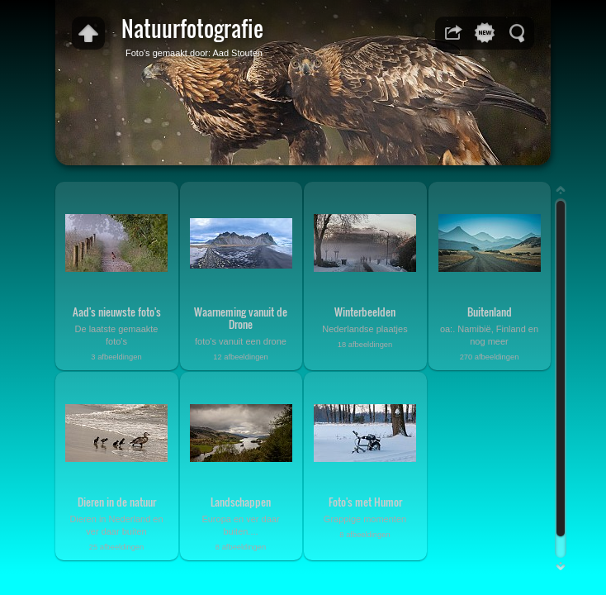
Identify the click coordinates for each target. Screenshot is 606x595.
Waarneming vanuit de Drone (240, 317)
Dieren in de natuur (117, 501)
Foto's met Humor (365, 501)
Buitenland (489, 311)
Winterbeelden (364, 311)
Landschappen (241, 501)
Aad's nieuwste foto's (117, 311)
